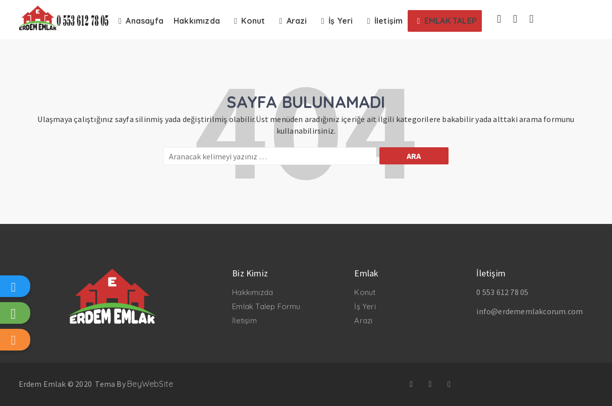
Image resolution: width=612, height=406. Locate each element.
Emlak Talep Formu (266, 306)
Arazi (363, 320)
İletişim (244, 320)
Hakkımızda (252, 292)
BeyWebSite (150, 384)
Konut (364, 292)
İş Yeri (364, 306)
